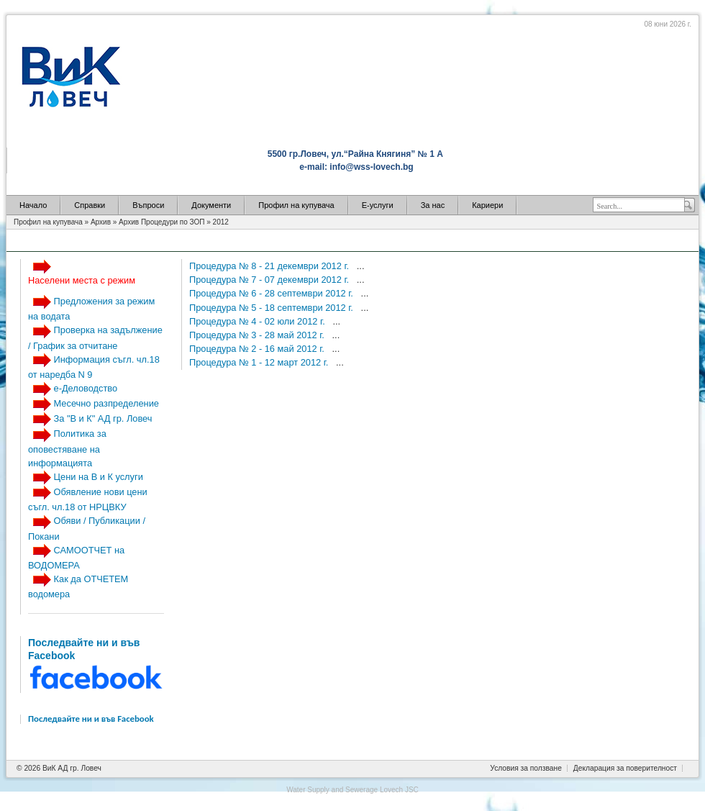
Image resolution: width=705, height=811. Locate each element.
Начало (33, 205)
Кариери (487, 205)
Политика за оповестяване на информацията (67, 448)
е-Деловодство (85, 388)
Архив (101, 222)
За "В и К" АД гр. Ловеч (103, 418)
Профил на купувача (296, 205)
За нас (433, 205)
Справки (89, 205)
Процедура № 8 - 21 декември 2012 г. (270, 265)
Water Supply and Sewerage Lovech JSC (352, 790)
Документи (211, 205)
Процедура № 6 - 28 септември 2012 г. (272, 293)
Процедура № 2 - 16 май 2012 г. (258, 348)
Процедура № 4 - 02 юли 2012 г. (258, 321)
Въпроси (148, 205)
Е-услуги (378, 205)
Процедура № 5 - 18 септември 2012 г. (272, 307)
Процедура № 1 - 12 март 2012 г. (260, 362)
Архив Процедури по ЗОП (161, 222)
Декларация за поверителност (625, 768)
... (361, 265)
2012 (221, 222)
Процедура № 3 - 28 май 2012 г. (258, 335)
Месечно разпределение (106, 403)
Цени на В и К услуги (98, 476)
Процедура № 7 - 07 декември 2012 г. (270, 279)
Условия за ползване (526, 768)
